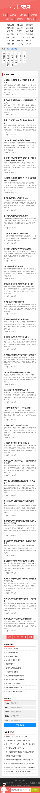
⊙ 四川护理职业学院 (11, 648)
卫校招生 (34, 15)
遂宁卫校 (20, 34)
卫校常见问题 (8, 59)
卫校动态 (24, 57)
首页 (4, 15)
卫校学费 (20, 57)
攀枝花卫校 (10, 37)
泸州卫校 (29, 34)
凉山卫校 (29, 44)
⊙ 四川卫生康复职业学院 (12, 683)
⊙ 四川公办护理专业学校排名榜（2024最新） (19, 763)
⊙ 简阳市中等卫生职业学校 (13, 687)
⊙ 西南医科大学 (9, 664)
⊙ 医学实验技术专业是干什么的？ (15, 748)
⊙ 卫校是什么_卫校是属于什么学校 (16, 736)
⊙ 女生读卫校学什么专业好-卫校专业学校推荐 (19, 744)
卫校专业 (23, 15)
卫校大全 (9, 19)
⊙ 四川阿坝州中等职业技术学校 (14, 691)
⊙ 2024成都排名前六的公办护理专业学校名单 (19, 752)
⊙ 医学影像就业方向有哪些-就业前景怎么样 (18, 760)
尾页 (30, 637)
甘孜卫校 (20, 44)
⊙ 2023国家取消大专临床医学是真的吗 (17, 740)
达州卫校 (10, 34)
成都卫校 (10, 25)
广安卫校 (10, 41)
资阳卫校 (10, 31)
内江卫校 (20, 31)
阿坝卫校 (10, 44)
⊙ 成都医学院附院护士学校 (13, 660)
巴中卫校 (29, 41)
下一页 (23, 637)
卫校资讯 (20, 19)
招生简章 (13, 15)
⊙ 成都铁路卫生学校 (11, 656)
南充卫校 (10, 28)
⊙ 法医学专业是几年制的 (12, 756)
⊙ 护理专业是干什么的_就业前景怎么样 (17, 771)
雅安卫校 (20, 41)
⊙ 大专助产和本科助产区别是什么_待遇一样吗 (19, 767)
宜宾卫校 (30, 37)
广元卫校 (20, 37)
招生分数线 (16, 58)
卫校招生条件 (12, 59)
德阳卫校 (29, 25)
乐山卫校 (20, 28)
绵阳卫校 (20, 25)
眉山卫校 (29, 28)
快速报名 (30, 19)
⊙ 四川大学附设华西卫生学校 (14, 676)
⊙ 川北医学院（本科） (11, 672)
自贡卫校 (29, 31)
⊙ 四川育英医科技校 (11, 652)
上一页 (16, 637)
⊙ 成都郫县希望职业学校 (12, 668)
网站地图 (22, 780)
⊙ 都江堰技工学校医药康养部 (14, 680)
